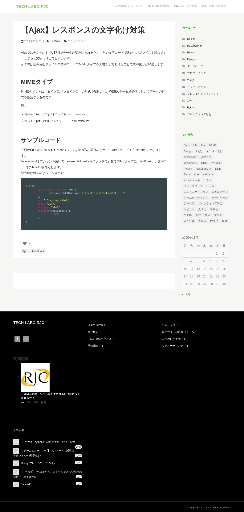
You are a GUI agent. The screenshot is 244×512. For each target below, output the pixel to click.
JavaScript (37, 251)
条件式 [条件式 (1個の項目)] (202, 221)
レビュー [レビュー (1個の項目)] (189, 209)
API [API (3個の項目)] (195, 145)
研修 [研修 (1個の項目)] (224, 221)
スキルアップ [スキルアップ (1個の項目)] (220, 192)
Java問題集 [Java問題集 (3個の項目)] (190, 163)
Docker (191, 38)
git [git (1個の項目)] (207, 151)
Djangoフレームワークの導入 (38, 463)
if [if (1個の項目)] (213, 151)
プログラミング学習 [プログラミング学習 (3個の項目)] (210, 203)
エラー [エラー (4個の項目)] (208, 180)
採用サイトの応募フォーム (178, 332)
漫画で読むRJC (97, 325)
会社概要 (93, 332)
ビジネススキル (196, 87)
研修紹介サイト (97, 345)
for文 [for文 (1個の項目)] (199, 151)
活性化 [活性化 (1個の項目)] (214, 221)
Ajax (25, 251)
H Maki (55, 41)
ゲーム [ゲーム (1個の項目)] (210, 186)
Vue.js (190, 80)
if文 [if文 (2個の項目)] (220, 151)
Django (191, 59)
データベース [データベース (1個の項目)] (220, 197)
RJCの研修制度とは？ (101, 338)
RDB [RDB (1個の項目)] (218, 168)
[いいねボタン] (25, 244)
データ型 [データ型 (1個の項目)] (189, 203)
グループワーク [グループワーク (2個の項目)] (193, 186)
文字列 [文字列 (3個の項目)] (218, 215)
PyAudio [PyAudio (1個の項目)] (216, 163)
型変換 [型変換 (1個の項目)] (188, 215)
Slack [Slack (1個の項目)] (187, 174)
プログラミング (76, 41)
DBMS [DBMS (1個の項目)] (213, 145)
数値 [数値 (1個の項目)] (207, 215)
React (190, 52)
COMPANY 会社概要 (213, 5)
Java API (26, 484)
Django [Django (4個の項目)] (188, 151)
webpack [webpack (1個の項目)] (208, 174)
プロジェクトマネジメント (203, 93)
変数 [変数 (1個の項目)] (198, 215)
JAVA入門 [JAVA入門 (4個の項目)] (206, 157)
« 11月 (186, 294)
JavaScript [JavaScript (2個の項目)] (190, 157)
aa (22, 402)
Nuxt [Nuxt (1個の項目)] (204, 163)
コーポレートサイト (174, 338)
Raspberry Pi (195, 45)
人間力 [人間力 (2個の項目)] (202, 209)
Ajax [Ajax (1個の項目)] (186, 145)
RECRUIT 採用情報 (185, 5)
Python (191, 107)
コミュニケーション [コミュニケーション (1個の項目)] (196, 192)
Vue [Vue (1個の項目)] (196, 174)
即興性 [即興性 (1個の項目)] (214, 209)
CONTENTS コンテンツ (129, 5)
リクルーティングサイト (176, 345)
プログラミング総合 (199, 114)
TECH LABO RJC (32, 7)
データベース (195, 66)
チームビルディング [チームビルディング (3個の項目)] (196, 197)
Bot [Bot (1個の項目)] (203, 145)
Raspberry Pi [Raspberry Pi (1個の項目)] (203, 168)
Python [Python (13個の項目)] (188, 168)
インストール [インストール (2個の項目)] (192, 180)
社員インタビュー (172, 325)
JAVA (190, 100)
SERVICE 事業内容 (158, 5)
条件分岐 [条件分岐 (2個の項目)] (189, 221)
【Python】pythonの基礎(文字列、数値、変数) (48, 442)
